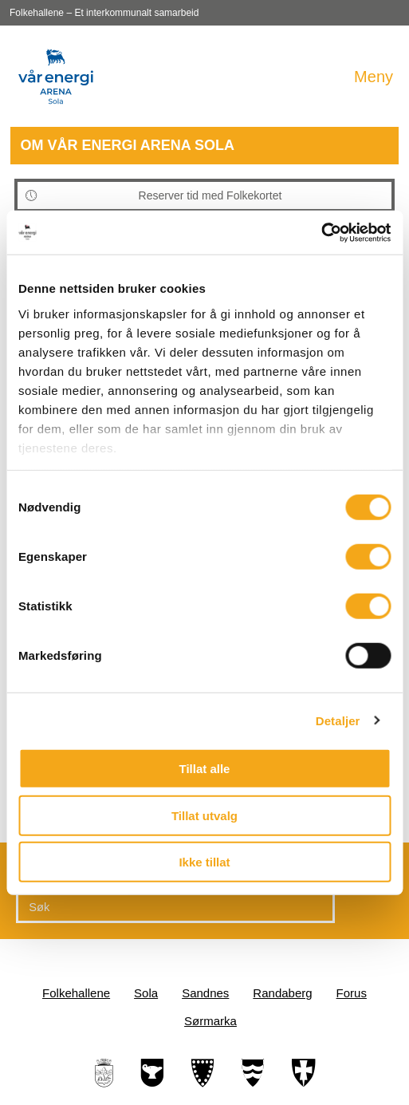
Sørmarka (210, 1021)
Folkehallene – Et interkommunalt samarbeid (104, 12)
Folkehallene (76, 993)
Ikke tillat (204, 862)
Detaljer (338, 720)
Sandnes (205, 993)
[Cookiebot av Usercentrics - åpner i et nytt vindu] (321, 232)
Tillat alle (204, 768)
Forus (351, 993)
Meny (373, 77)
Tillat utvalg (204, 815)
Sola (146, 993)
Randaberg (282, 993)
